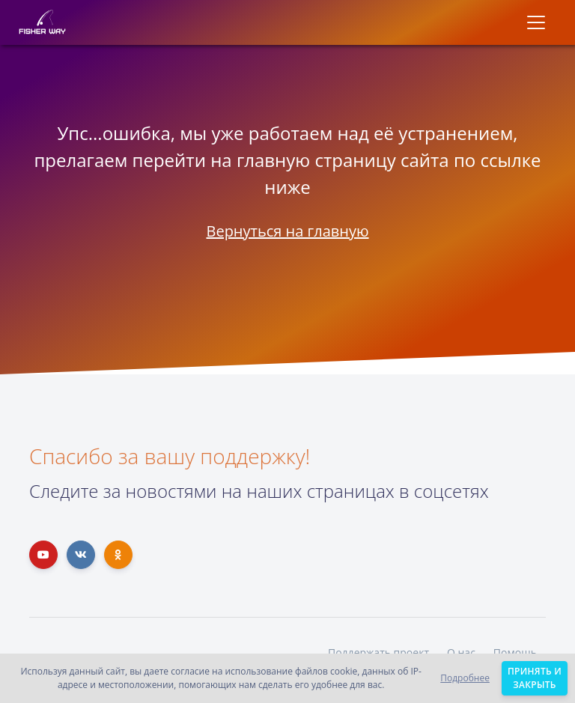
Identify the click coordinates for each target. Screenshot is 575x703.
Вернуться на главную (287, 231)
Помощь (515, 652)
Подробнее (465, 678)
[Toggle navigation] (536, 22)
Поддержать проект (378, 652)
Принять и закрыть (535, 678)
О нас (461, 652)
